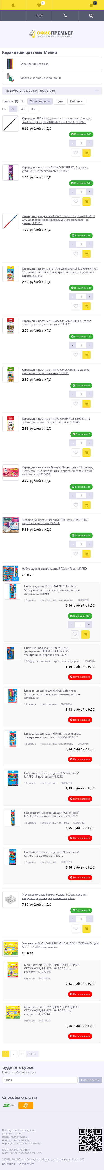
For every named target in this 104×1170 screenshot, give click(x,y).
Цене (60, 101)
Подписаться (90, 1079)
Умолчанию (38, 101)
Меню (39, 15)
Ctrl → (32, 1054)
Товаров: (8, 101)
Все (33, 109)
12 (13, 109)
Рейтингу (76, 101)
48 (22, 109)
